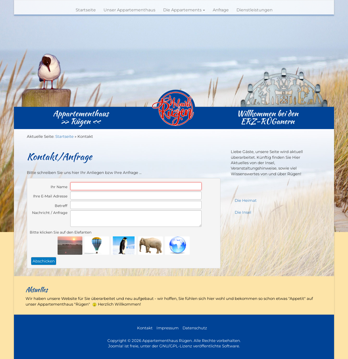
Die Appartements (184, 9)
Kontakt (145, 327)
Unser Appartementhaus (129, 9)
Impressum (167, 327)
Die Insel (243, 212)
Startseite (86, 9)
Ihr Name (59, 187)
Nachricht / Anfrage (49, 212)
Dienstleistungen (254, 9)
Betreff (61, 205)
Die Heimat (246, 200)
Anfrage (221, 9)
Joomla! (115, 346)
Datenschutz (195, 327)
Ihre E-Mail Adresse (50, 196)
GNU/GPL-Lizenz (175, 346)
